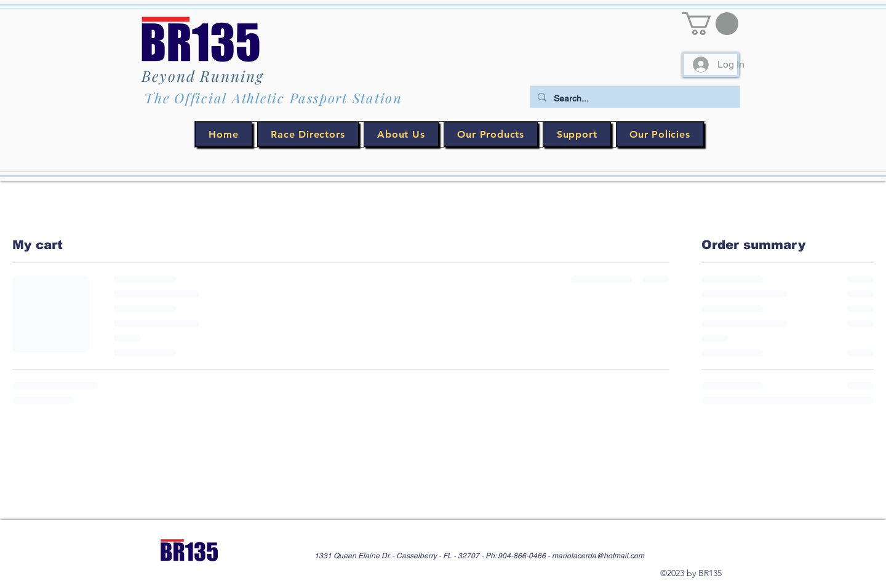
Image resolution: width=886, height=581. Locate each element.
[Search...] (634, 98)
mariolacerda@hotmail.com (598, 555)
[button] (710, 23)
